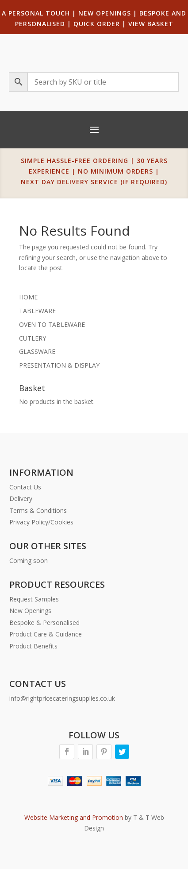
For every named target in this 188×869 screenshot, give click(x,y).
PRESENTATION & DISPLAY (59, 365)
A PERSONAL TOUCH (36, 13)
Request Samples (34, 599)
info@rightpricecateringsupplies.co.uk (62, 698)
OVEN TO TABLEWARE (52, 324)
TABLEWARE (37, 310)
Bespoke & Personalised (44, 622)
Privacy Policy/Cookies (41, 522)
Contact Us (25, 487)
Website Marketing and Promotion (73, 817)
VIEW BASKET (150, 23)
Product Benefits (33, 646)
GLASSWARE (37, 351)
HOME (28, 297)
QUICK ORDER (96, 23)
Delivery (20, 498)
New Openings (30, 610)
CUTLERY (32, 338)
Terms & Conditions (38, 510)
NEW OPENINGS (104, 13)
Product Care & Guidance (45, 634)
